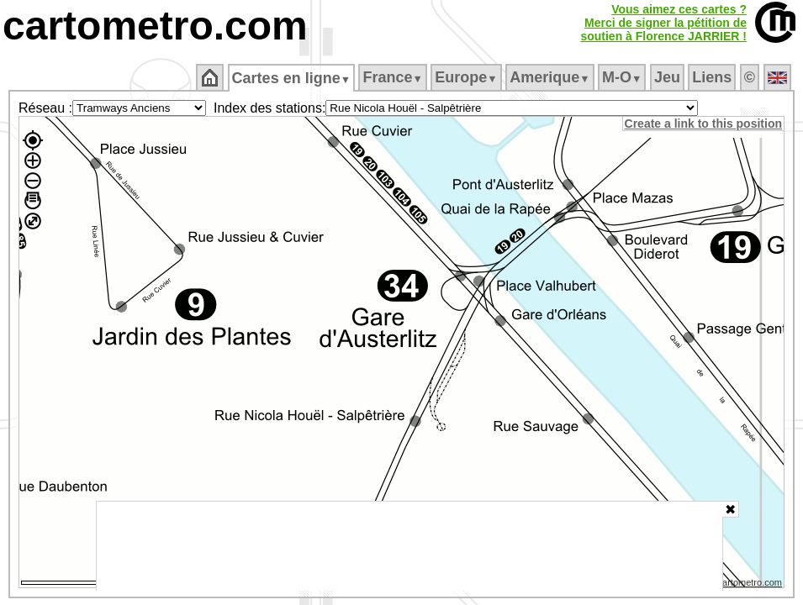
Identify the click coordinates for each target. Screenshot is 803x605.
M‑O (623, 77)
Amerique (551, 77)
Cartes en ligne (292, 78)
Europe (467, 77)
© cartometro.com (747, 585)
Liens (713, 77)
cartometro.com (155, 25)
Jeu (668, 77)
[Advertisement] (409, 546)
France (394, 77)
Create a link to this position (704, 123)
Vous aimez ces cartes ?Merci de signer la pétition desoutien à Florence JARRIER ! (663, 23)
